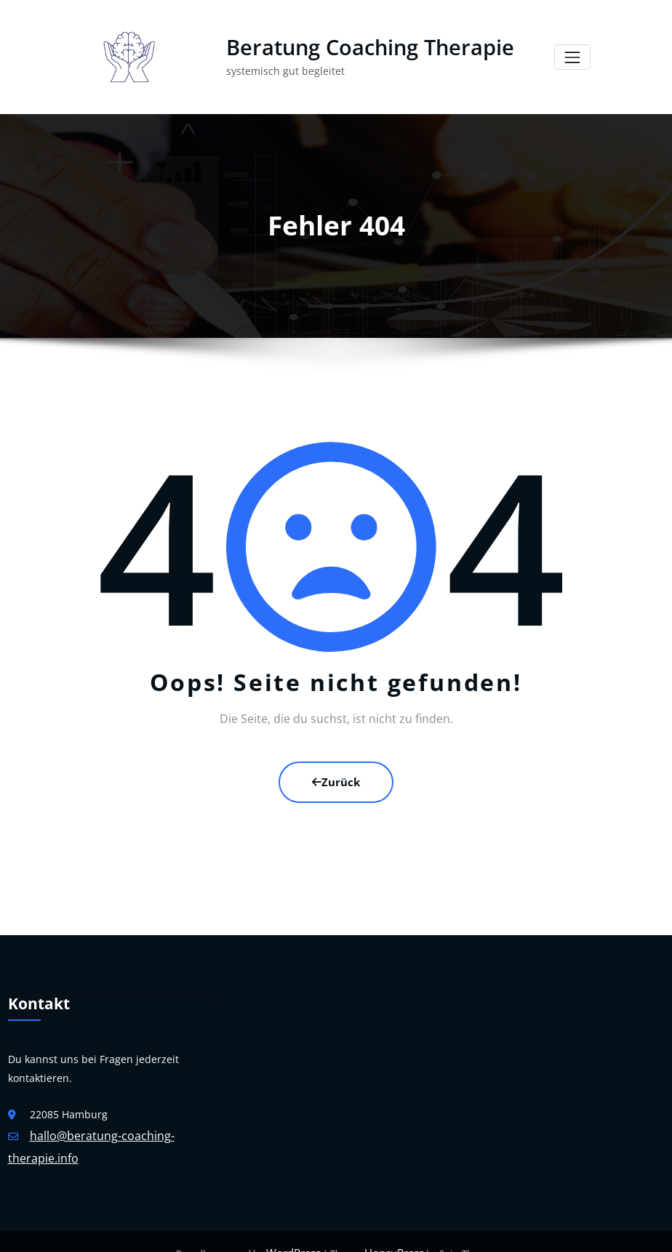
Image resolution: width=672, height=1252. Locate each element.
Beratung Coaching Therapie (360, 41)
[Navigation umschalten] (572, 50)
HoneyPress (390, 1229)
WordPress (297, 1229)
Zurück (336, 766)
